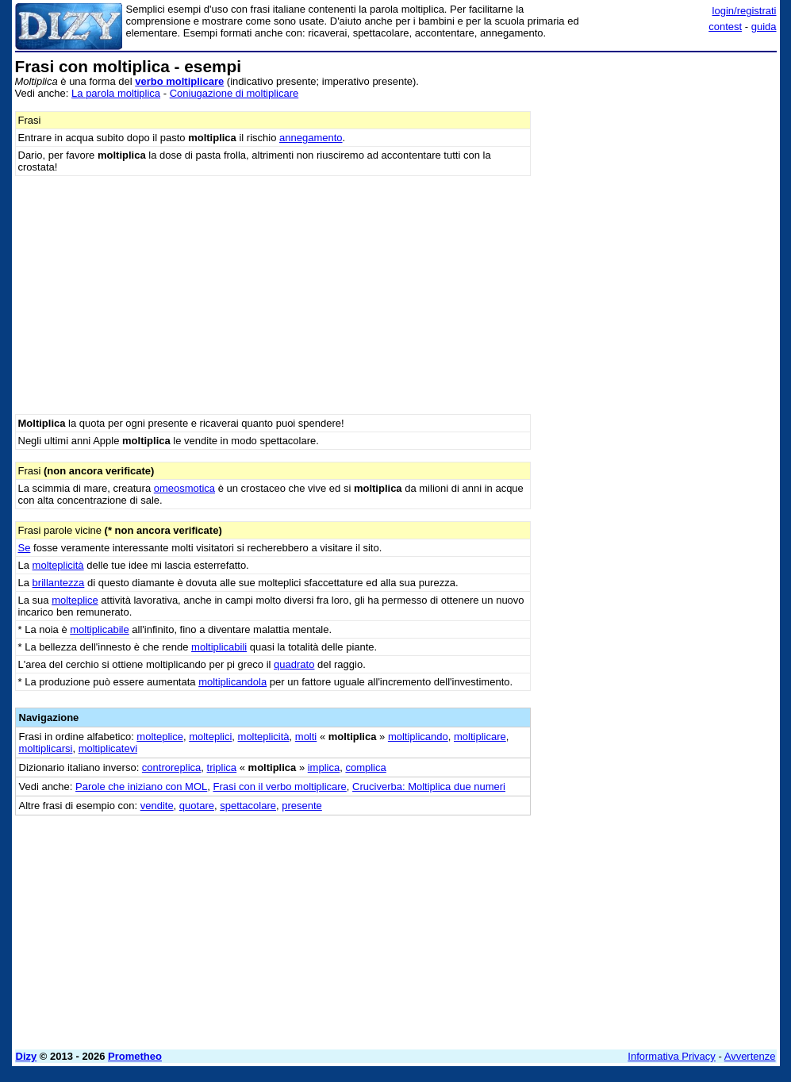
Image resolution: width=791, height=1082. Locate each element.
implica (324, 767)
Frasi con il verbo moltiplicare (280, 786)
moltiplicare (480, 736)
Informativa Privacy (672, 1056)
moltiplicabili (219, 647)
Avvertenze (750, 1056)
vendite (157, 806)
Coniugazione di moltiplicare (234, 93)
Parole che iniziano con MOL (141, 786)
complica (365, 767)
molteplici (210, 736)
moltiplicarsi (46, 748)
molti (306, 736)
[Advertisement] (658, 157)
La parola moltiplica (115, 93)
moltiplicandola (232, 682)
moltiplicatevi (108, 748)
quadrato (294, 664)
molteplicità (58, 565)
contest (725, 27)
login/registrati (744, 11)
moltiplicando (418, 736)
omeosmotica (184, 488)
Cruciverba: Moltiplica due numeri (428, 786)
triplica (222, 767)
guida (764, 27)
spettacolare (248, 806)
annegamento (311, 138)
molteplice (75, 600)
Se (24, 548)
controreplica (171, 767)
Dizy (26, 1056)
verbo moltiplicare (179, 81)
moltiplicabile (99, 629)
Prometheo (135, 1056)
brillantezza (59, 583)
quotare (196, 806)
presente (302, 806)
